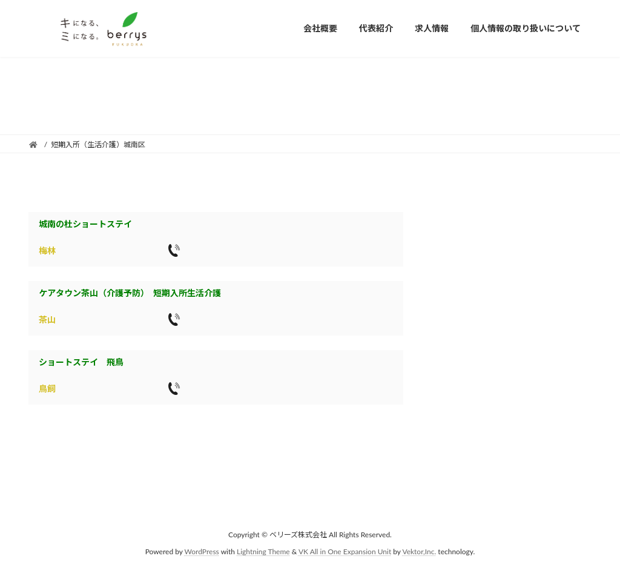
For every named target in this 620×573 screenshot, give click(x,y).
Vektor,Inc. (419, 551)
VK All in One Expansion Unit (344, 551)
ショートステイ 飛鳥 (81, 362)
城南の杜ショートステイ (85, 224)
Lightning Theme (263, 551)
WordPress (202, 551)
